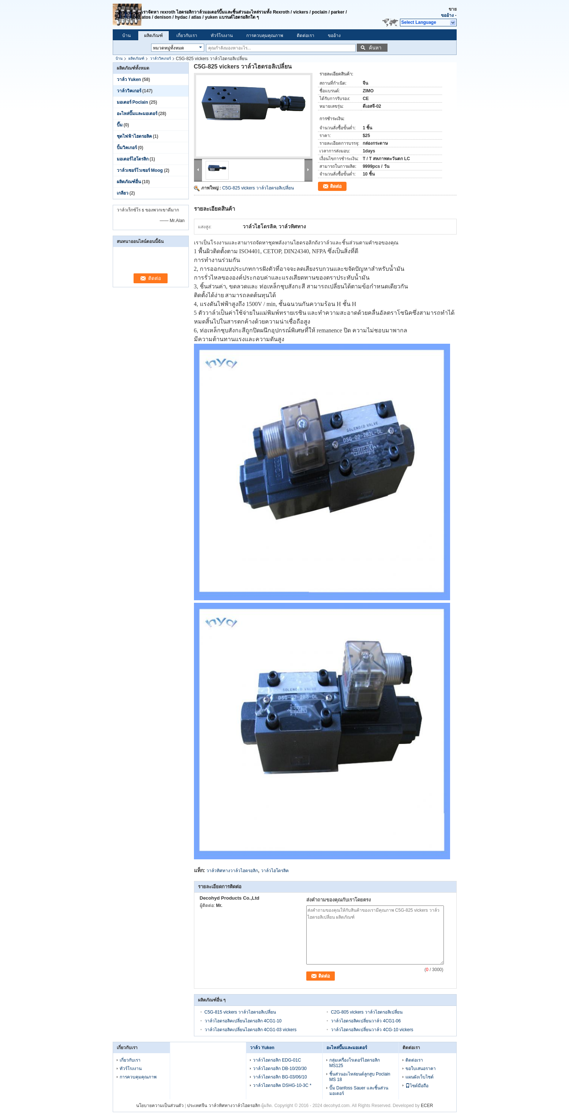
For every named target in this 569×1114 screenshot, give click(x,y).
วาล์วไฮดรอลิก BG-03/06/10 (280, 1077)
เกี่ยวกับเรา (186, 35)
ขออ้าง (447, 15)
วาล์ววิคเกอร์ (160, 58)
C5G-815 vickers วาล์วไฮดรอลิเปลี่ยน (240, 1012)
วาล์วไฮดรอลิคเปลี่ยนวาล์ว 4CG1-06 (366, 1020)
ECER (427, 1105)
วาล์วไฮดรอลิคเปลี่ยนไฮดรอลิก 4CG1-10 (243, 1020)
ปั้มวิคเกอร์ (127, 147)
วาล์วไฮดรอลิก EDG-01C (277, 1060)
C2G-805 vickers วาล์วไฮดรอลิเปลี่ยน (367, 1012)
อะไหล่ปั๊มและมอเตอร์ (137, 113)
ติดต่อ (336, 186)
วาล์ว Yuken (129, 79)
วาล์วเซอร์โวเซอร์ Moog (140, 170)
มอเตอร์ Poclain (132, 102)
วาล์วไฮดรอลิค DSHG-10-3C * (282, 1085)
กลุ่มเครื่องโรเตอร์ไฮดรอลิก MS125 (354, 1063)
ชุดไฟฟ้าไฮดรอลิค (134, 136)
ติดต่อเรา (305, 35)
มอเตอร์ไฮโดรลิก (133, 159)
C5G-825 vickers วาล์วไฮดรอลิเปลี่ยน (258, 188)
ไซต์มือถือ (416, 1085)
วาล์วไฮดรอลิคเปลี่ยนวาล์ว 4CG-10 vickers (372, 1029)
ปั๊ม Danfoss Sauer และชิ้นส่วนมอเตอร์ (358, 1090)
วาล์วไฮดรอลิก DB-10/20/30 (280, 1068)
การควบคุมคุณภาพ (264, 35)
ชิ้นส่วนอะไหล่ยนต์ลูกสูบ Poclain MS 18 (359, 1076)
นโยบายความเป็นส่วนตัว (160, 1105)
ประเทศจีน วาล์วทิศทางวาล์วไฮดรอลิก (223, 1105)
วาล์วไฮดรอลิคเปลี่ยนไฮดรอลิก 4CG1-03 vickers (251, 1029)
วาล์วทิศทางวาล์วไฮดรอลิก (232, 870)
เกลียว (122, 193)
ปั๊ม (120, 125)
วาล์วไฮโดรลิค (275, 870)
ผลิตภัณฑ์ (153, 35)
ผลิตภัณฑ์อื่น (129, 181)
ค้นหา (375, 48)
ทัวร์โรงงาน (222, 35)
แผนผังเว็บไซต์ (419, 1077)
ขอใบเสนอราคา (420, 1068)
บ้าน (126, 35)
